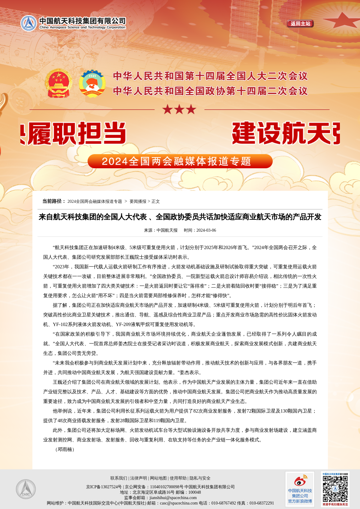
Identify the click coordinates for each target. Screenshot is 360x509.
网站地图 (158, 478)
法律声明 (138, 478)
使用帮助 (178, 478)
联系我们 (118, 478)
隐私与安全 (200, 478)
